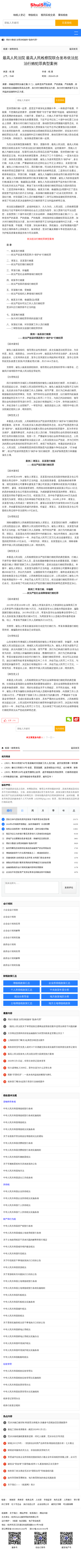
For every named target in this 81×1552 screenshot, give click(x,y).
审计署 (77, 1500)
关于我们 (13, 1513)
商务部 (20, 1500)
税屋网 (4, 1513)
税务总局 (29, 1500)
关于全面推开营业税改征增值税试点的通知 (23, 1136)
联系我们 (34, 1513)
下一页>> (50, 737)
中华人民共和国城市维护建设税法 (19, 1247)
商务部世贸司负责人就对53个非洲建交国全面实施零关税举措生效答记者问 (42, 1047)
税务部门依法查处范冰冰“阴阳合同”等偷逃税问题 (31, 1471)
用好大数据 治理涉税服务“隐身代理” (22, 40)
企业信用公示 (43, 1504)
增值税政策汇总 (21, 983)
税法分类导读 (21, 996)
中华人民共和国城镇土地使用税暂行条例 (22, 1233)
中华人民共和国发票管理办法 (16, 1385)
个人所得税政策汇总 (21, 989)
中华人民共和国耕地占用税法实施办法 (21, 1336)
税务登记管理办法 (11, 1398)
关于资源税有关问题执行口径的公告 (20, 1274)
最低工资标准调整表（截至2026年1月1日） (28, 1429)
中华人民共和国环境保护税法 (16, 1343)
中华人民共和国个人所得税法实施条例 (21, 1212)
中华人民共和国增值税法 (14, 1122)
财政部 (12, 1500)
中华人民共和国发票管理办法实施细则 (21, 1392)
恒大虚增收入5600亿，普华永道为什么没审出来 (30, 1068)
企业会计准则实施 (11, 937)
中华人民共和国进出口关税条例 (18, 1178)
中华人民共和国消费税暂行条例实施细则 (22, 1150)
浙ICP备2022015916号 (39, 1529)
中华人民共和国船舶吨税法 (15, 1357)
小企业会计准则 (10, 910)
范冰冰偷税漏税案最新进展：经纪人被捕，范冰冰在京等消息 (36, 1436)
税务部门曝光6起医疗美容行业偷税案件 (26, 1081)
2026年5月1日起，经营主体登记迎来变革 (26, 1061)
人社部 (39, 1500)
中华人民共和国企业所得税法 (16, 1191)
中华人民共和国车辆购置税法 (16, 1157)
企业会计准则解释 (11, 931)
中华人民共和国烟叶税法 (14, 1309)
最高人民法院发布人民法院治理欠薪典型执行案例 (31, 1054)
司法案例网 (68, 1504)
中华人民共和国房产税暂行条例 (18, 1226)
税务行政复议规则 (11, 1405)
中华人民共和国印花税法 (14, 1253)
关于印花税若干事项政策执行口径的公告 (22, 1260)
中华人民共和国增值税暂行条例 (18, 1108)
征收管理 (7, 1364)
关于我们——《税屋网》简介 (21, 1485)
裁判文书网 (56, 1504)
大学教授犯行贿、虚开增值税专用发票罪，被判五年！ (28, 777)
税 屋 (11, 72)
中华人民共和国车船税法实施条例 (19, 1302)
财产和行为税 (9, 1219)
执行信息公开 (29, 1504)
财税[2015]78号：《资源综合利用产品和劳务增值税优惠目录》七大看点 (41, 1443)
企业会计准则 (9, 917)
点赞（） (12, 720)
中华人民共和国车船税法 (14, 1295)
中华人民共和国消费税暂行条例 (18, 1143)
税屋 (5, 49)
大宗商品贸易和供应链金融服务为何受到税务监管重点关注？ (36, 1033)
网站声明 (23, 1513)
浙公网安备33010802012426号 (14, 1529)
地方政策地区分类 (59, 996)
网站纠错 (44, 1513)
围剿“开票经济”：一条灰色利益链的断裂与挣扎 (29, 1075)
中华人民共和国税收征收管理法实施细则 (22, 1378)
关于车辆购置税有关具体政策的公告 (20, 1164)
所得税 (6, 1184)
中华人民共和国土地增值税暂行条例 (20, 1281)
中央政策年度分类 (59, 989)
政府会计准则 (9, 944)
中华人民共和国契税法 (13, 1316)
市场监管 (48, 1500)
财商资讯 (14, 49)
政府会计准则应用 (11, 951)
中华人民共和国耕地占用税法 (16, 1329)
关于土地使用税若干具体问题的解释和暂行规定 (25, 1240)
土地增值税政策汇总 (21, 1003)
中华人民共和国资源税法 (14, 1267)
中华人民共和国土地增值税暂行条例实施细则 (24, 1288)
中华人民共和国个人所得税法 (16, 1205)
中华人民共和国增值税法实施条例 (19, 1129)
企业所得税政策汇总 (59, 983)
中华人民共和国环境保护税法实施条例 (21, 1350)
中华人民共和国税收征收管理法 (18, 1371)
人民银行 (68, 1500)
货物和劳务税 (9, 1102)
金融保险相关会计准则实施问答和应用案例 (24, 867)
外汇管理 (5, 1504)
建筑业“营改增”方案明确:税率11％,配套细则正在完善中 (33, 1464)
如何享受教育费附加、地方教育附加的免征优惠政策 (32, 1478)
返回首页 (73, 49)
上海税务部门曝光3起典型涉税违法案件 (26, 1040)
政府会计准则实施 (11, 965)
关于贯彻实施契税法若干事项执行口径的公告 (24, 1322)
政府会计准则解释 (11, 958)
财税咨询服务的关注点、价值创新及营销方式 (29, 1450)
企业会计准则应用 (11, 924)
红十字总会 (16, 1504)
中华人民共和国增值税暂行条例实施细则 (22, 1115)
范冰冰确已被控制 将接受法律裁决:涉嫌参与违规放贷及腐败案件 (37, 1422)
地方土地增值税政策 (59, 1003)
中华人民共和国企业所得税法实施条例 (21, 1198)
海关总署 (58, 1500)
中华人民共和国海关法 (13, 1171)
